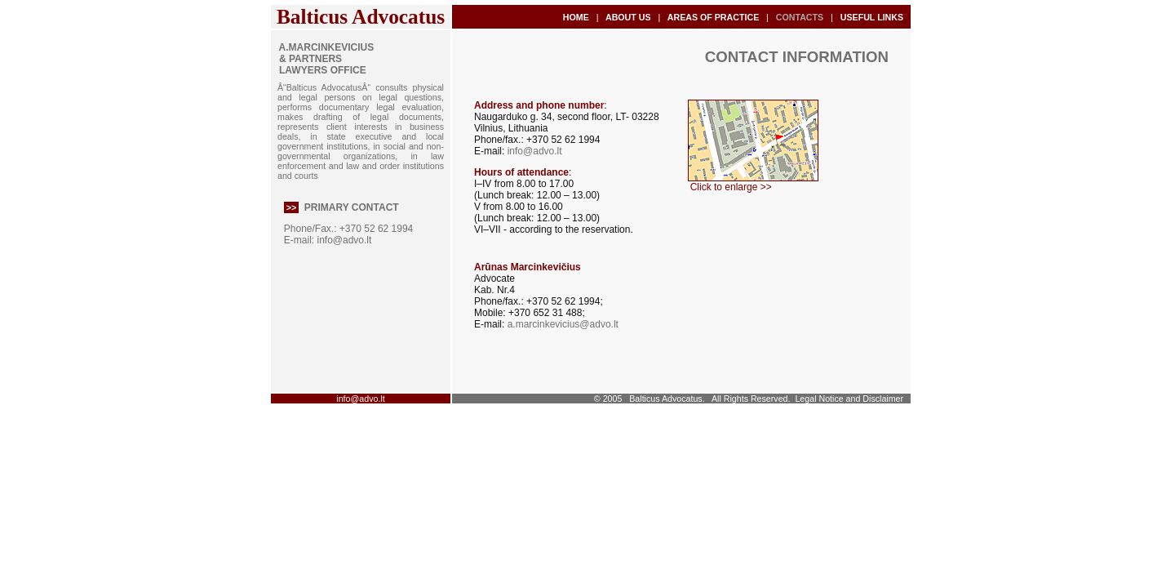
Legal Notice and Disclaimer (849, 398)
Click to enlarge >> (751, 182)
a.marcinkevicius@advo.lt (563, 324)
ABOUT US (628, 17)
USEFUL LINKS (872, 17)
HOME (576, 17)
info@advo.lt (344, 240)
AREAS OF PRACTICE (713, 17)
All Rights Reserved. (751, 398)
